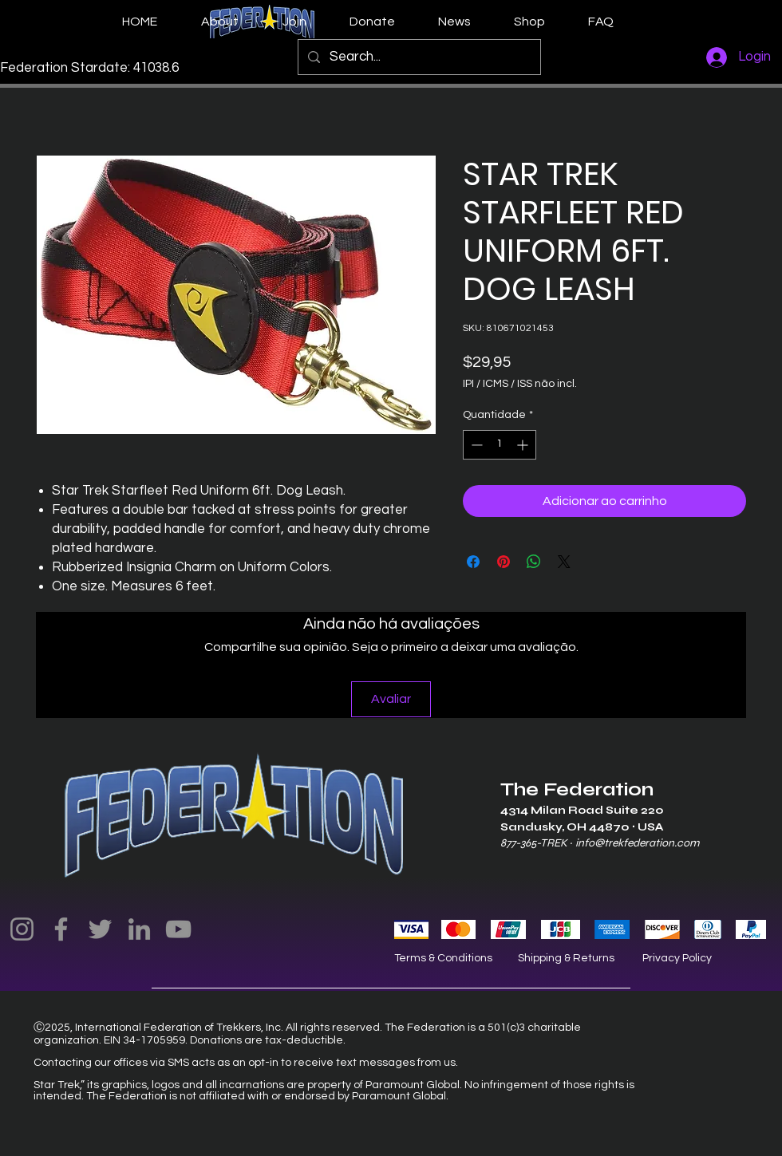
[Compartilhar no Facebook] (473, 561)
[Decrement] (475, 445)
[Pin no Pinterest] (503, 561)
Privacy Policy (677, 958)
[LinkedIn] (139, 929)
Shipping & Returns (566, 958)
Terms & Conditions (443, 958)
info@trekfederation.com (637, 843)
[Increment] (524, 445)
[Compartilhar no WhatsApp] (533, 561)
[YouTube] (178, 929)
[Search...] (418, 57)
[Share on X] (564, 561)
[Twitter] (100, 929)
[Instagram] (22, 929)
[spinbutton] (499, 445)
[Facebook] (61, 929)
